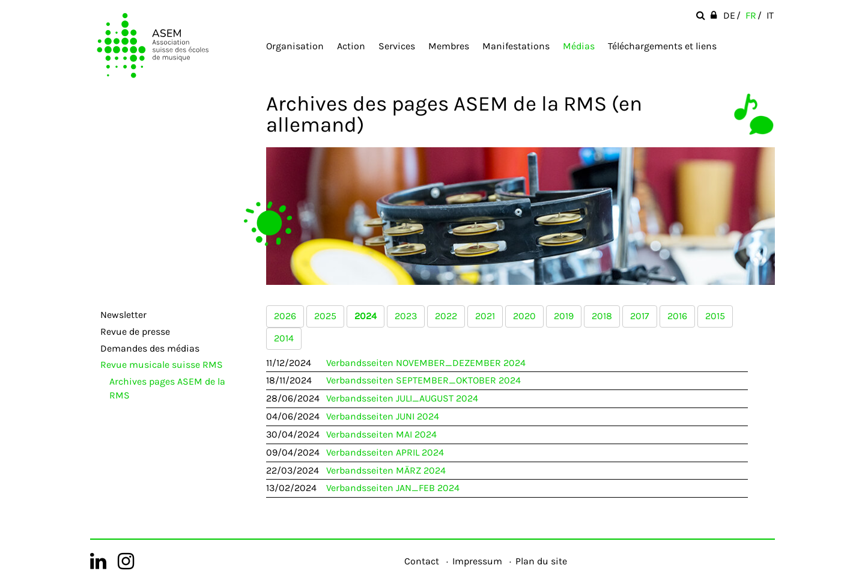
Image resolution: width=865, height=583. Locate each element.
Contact (421, 561)
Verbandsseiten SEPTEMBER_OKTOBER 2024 (423, 380)
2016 (677, 316)
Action (351, 46)
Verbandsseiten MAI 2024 (381, 434)
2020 (524, 316)
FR (750, 15)
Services (396, 46)
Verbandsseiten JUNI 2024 (382, 416)
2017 (639, 316)
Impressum (477, 561)
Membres (448, 46)
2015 (715, 316)
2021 (485, 316)
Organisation (295, 46)
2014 (284, 338)
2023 (406, 316)
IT (770, 15)
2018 (602, 316)
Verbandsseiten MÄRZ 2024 (386, 470)
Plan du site (541, 561)
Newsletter (123, 314)
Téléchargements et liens (662, 46)
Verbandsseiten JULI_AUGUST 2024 (402, 398)
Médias (579, 46)
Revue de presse (135, 331)
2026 (285, 316)
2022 (446, 316)
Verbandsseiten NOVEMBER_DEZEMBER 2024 (426, 362)
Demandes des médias (149, 348)
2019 (564, 316)
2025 (325, 316)
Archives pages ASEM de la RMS (167, 388)
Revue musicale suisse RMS (161, 364)
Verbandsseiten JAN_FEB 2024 (393, 487)
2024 (365, 316)
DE (729, 15)
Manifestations (516, 46)
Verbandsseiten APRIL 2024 (385, 452)
